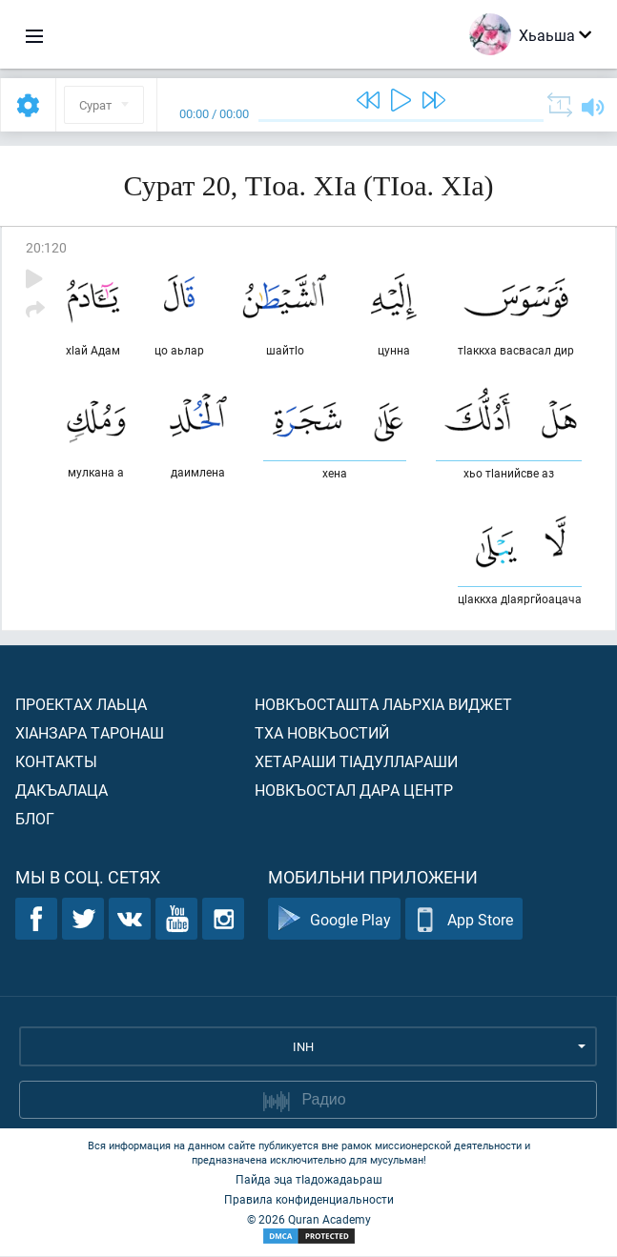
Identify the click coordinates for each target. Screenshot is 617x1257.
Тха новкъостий (322, 733)
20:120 (46, 247)
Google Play (334, 920)
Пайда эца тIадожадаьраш (309, 1179)
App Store (464, 920)
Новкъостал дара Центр (354, 791)
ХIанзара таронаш (89, 733)
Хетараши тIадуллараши (356, 762)
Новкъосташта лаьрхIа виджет (383, 705)
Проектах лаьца (81, 705)
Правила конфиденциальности (309, 1199)
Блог (34, 819)
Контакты (56, 762)
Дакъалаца (61, 791)
